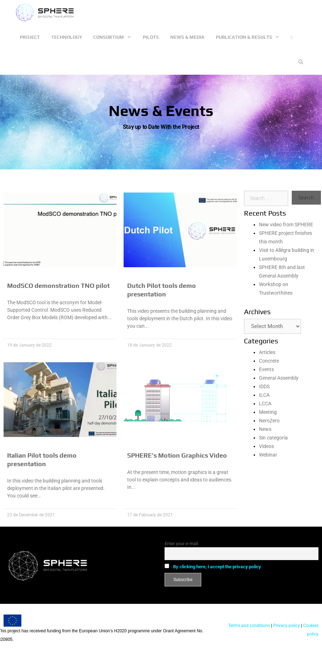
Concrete (269, 361)
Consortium (115, 37)
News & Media (187, 37)
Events (266, 369)
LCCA (265, 403)
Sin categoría (273, 438)
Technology (66, 37)
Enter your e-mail (181, 543)
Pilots (151, 37)
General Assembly (278, 378)
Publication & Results (250, 37)
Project (30, 37)
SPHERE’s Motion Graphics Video (177, 455)
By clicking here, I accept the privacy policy (217, 566)
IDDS (264, 386)
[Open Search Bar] (301, 62)
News (265, 429)
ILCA (264, 395)
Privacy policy (286, 625)
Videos (266, 446)
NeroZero (269, 420)
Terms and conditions (249, 625)
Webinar (268, 455)
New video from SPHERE (286, 224)
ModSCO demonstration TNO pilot (58, 285)
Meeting (268, 412)
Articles (267, 352)
